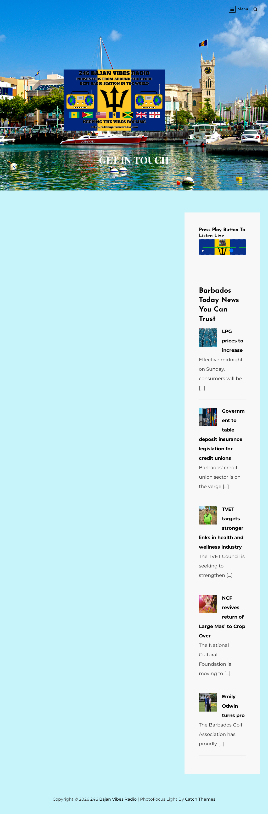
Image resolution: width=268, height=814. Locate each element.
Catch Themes (200, 799)
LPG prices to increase (232, 341)
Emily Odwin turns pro (233, 706)
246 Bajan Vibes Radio (113, 799)
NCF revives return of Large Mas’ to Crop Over (222, 617)
